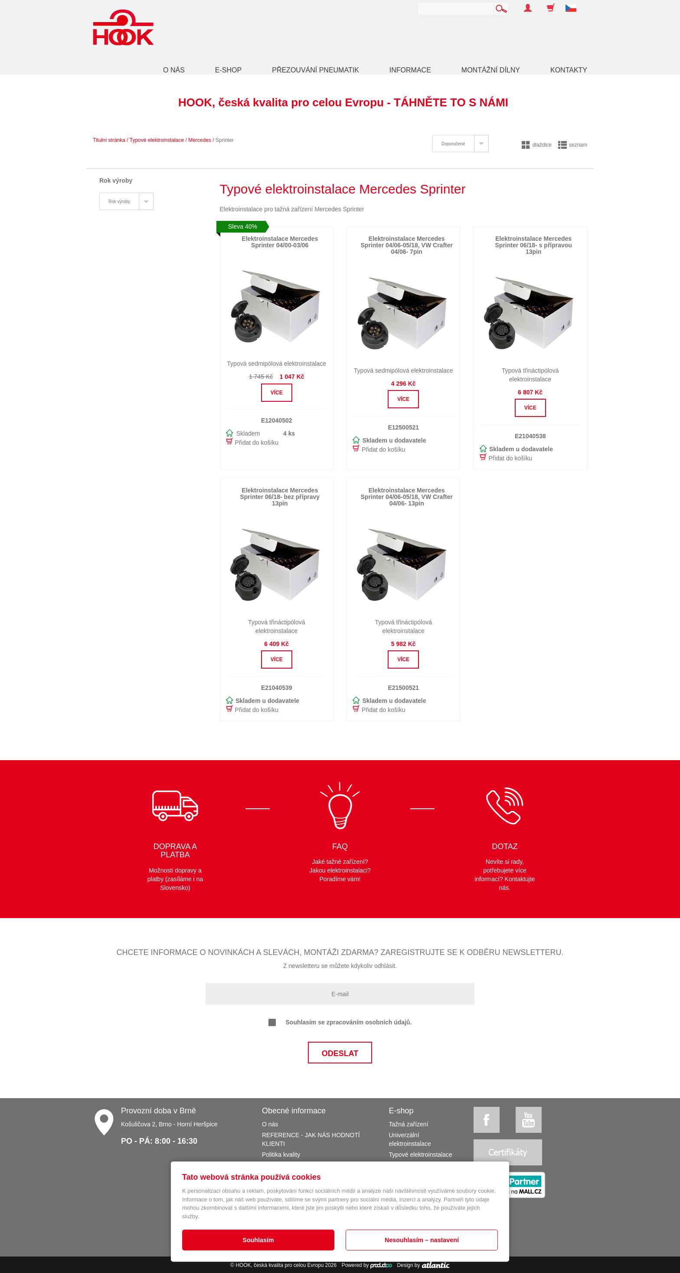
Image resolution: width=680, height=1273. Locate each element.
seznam (572, 145)
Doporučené (453, 143)
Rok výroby (119, 201)
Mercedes (199, 140)
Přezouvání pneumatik (315, 70)
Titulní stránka (109, 140)
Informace (410, 70)
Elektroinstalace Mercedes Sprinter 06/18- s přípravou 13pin (533, 245)
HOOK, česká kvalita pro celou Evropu (279, 1265)
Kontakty (568, 70)
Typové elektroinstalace (157, 140)
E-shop (228, 70)
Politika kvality (281, 1154)
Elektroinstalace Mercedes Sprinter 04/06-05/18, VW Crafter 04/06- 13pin (407, 497)
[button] (574, 3)
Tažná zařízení (408, 1124)
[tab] (460, 143)
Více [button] (277, 393)
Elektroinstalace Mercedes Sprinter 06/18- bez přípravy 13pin (280, 497)
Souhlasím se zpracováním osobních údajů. (340, 1023)
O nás (174, 70)
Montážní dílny (490, 70)
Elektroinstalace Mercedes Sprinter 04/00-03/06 (280, 242)
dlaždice (537, 145)
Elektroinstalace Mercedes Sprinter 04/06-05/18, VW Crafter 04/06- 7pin (407, 245)
